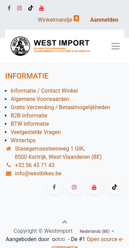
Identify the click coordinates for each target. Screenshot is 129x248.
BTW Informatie (30, 124)
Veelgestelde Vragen (36, 132)
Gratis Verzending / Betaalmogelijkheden (60, 107)
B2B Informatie (29, 115)
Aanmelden (104, 20)
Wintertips (23, 140)
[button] (64, 221)
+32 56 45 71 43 (35, 165)
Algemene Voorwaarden (40, 99)
